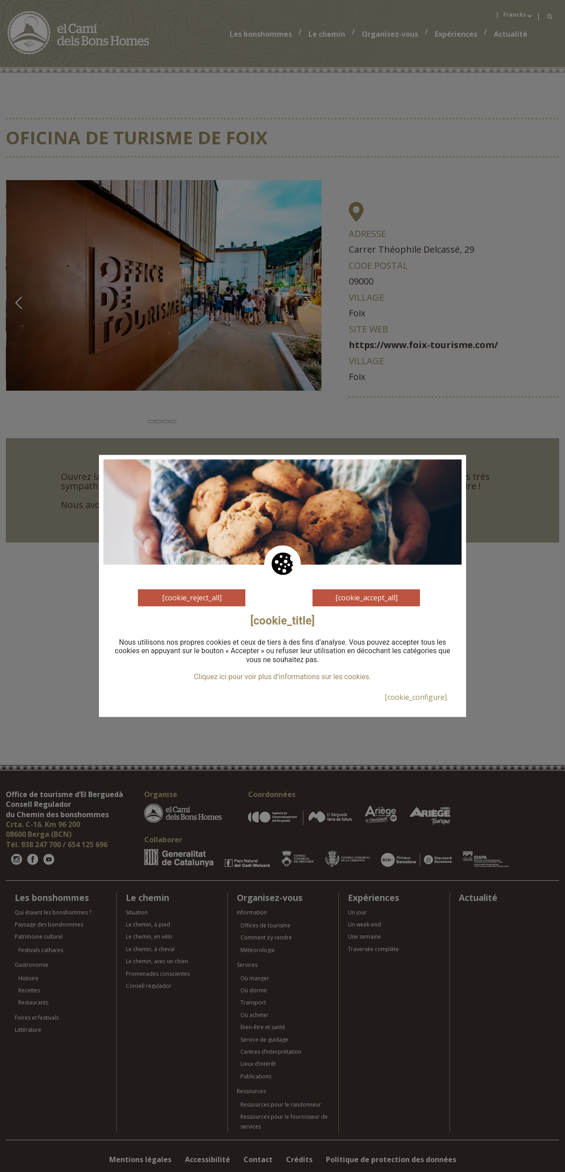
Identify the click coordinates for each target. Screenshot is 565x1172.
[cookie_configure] (416, 697)
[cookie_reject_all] (192, 598)
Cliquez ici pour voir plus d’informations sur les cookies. (282, 677)
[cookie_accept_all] (366, 598)
